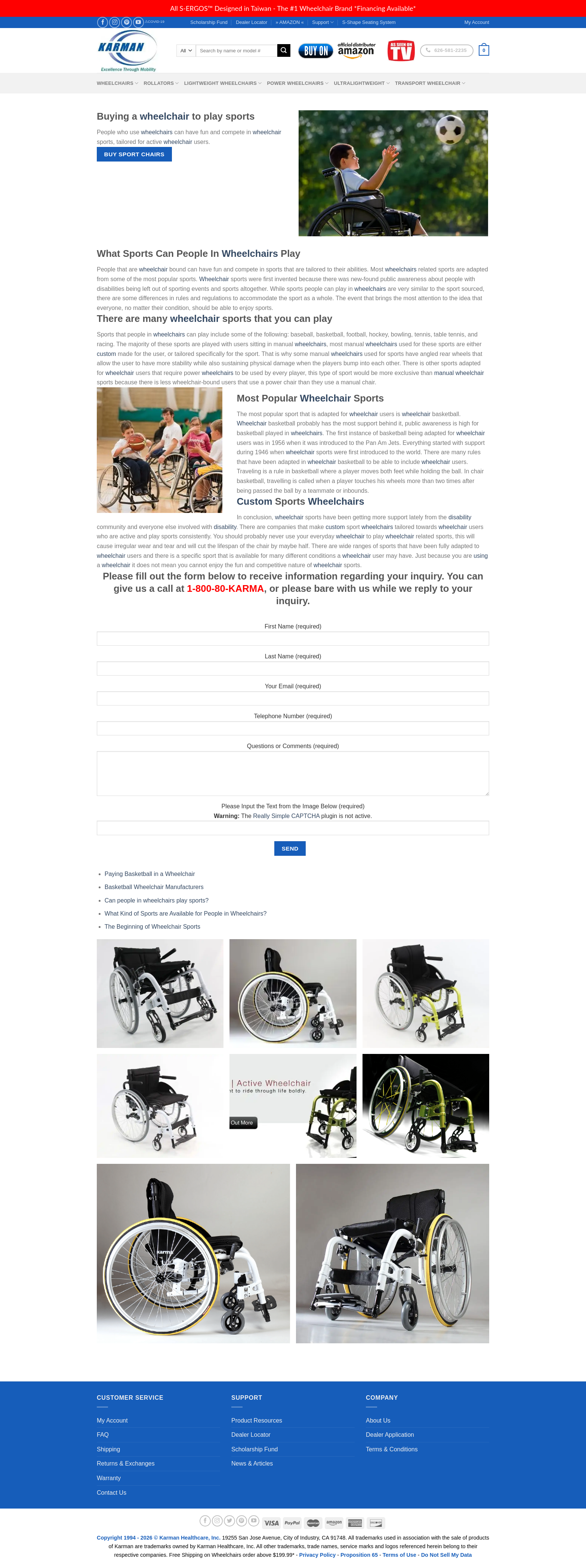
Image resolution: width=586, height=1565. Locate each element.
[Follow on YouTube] (138, 22)
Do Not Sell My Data (446, 1555)
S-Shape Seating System (369, 22)
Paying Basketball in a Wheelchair (150, 874)
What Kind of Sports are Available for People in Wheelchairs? (186, 913)
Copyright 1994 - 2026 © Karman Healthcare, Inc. (159, 1538)
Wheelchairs (118, 83)
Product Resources (256, 1420)
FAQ (103, 1435)
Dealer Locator (251, 22)
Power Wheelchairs (298, 83)
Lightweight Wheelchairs (223, 83)
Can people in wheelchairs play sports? (157, 900)
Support (323, 22)
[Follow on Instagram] (114, 22)
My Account (112, 1420)
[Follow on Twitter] (229, 1520)
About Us (378, 1420)
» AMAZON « (290, 22)
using (481, 556)
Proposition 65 (359, 1555)
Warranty (109, 1478)
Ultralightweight (362, 83)
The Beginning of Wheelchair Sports (152, 926)
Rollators (161, 83)
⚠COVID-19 (154, 21)
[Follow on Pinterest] (126, 22)
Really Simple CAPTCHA (286, 816)
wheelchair (164, 116)
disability (459, 517)
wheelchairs (156, 132)
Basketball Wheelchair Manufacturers (154, 887)
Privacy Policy (317, 1555)
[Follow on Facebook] (102, 22)
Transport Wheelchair (430, 83)
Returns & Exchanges (126, 1463)
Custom (254, 501)
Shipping (108, 1449)
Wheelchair (214, 279)
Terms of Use (399, 1555)
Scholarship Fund (209, 22)
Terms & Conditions (392, 1449)
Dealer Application (390, 1435)
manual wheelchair (459, 373)
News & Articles (252, 1463)
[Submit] (283, 50)
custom (106, 354)
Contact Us (111, 1492)
